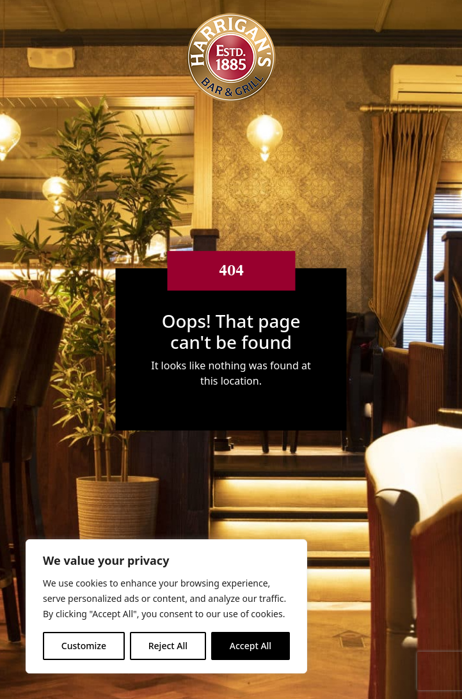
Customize (83, 646)
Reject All (167, 646)
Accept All (250, 646)
